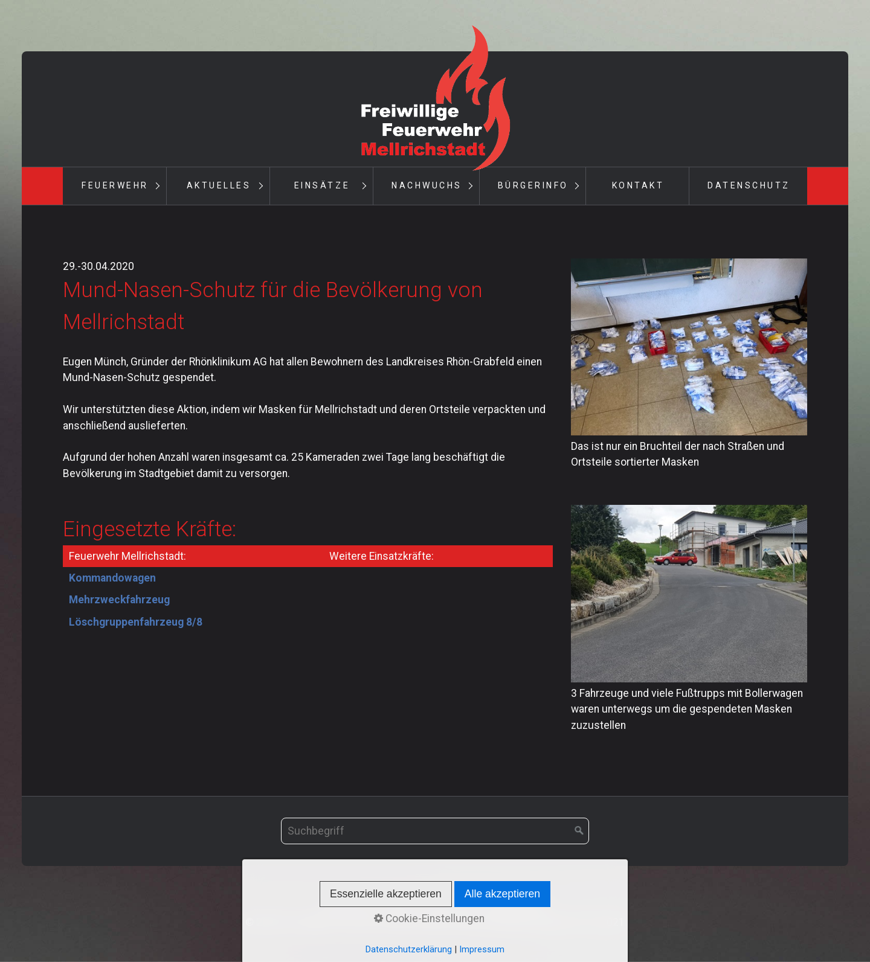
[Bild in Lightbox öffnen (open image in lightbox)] (689, 346)
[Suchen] (579, 831)
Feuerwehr (115, 185)
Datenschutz (748, 185)
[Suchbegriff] (435, 831)
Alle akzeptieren (502, 894)
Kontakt (638, 185)
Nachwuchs (427, 185)
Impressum (481, 949)
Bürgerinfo (533, 185)
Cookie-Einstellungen (429, 918)
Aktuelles (219, 185)
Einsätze (322, 185)
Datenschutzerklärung (409, 949)
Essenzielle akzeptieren (386, 894)
